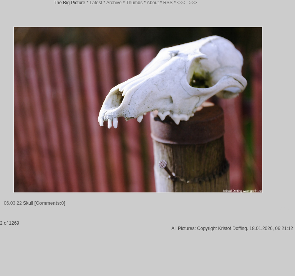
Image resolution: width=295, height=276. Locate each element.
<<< (181, 2)
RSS (168, 2)
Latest (95, 2)
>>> (193, 2)
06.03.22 (13, 203)
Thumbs (134, 2)
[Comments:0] (49, 203)
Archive (114, 2)
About (153, 2)
